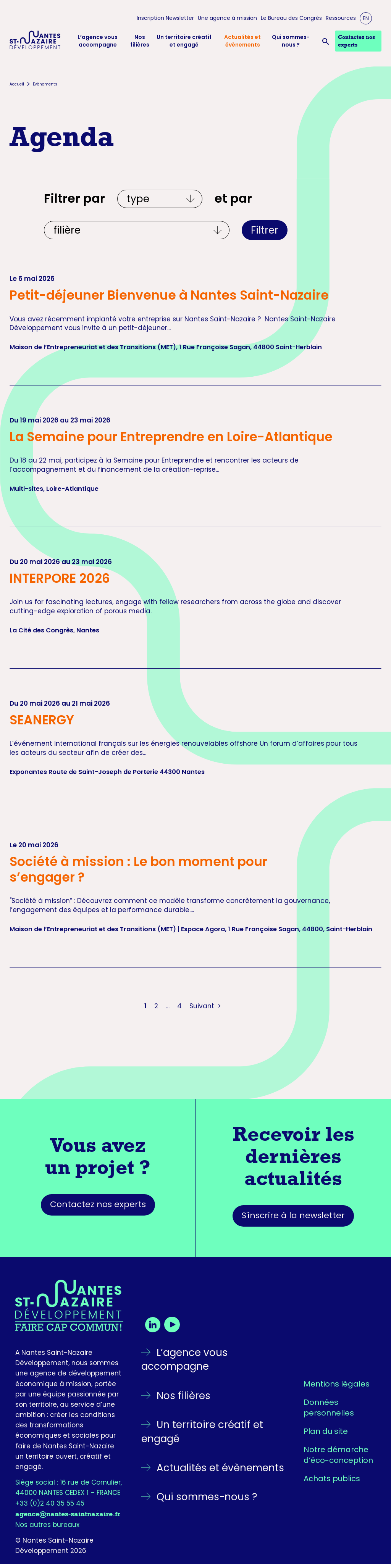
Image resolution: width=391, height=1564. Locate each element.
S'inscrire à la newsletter (293, 1215)
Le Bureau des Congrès (291, 18)
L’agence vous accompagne (98, 41)
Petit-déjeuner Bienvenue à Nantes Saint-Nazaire (169, 295)
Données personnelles (329, 1407)
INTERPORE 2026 (60, 578)
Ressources (341, 18)
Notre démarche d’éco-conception (338, 1455)
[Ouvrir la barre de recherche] (327, 41)
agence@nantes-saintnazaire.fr (67, 1514)
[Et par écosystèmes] (136, 230)
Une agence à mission (227, 18)
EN (366, 18)
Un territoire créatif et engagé (184, 41)
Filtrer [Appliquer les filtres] (264, 230)
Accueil (17, 84)
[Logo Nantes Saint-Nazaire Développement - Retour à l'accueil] (35, 41)
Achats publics (332, 1478)
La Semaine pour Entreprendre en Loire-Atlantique (171, 437)
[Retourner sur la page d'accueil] (69, 1305)
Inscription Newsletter (165, 18)
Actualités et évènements (242, 41)
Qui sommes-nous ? (291, 41)
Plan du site (326, 1431)
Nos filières (139, 41)
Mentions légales (337, 1384)
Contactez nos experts (98, 1204)
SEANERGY (42, 720)
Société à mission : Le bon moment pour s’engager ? (138, 869)
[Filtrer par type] (159, 199)
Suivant (206, 1006)
